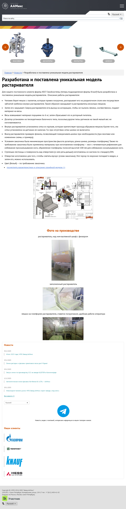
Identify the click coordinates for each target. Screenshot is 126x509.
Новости (18, 72)
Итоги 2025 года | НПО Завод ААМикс (19, 354)
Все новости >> (9, 396)
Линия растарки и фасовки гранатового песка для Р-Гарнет (27, 363)
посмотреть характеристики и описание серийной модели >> (36, 167)
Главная (8, 72)
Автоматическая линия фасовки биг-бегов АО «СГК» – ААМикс (28, 382)
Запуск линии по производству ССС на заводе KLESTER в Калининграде (31, 372)
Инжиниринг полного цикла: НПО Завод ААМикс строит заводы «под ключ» (32, 391)
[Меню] (122, 6)
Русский (117, 14)
